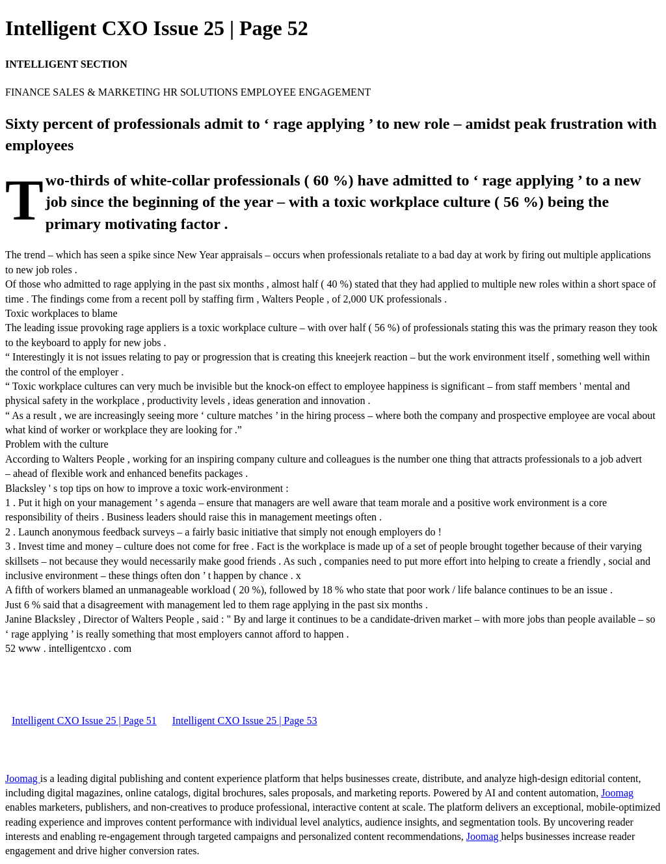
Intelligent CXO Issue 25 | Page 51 (84, 720)
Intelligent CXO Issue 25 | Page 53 (244, 720)
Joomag (22, 778)
